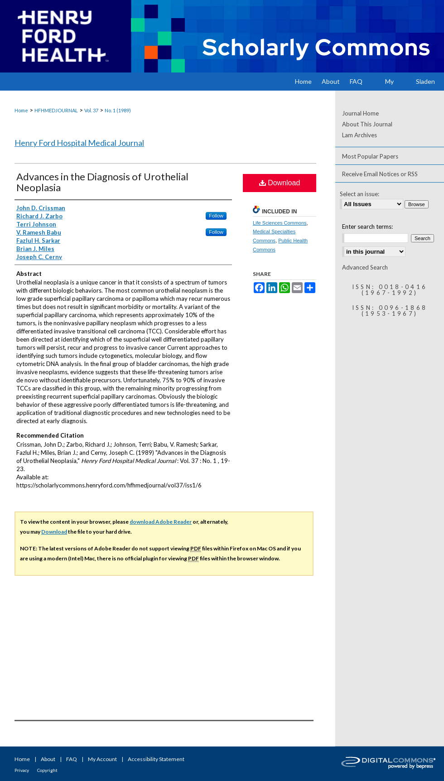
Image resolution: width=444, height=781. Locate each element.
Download (279, 183)
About (48, 759)
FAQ (71, 759)
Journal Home (360, 113)
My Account (102, 759)
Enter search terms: (367, 226)
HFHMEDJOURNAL (56, 110)
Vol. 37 (91, 110)
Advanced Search (365, 267)
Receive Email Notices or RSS (380, 174)
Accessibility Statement (156, 759)
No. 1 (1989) (118, 110)
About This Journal (367, 124)
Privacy (21, 770)
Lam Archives (359, 135)
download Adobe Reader (161, 521)
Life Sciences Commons (280, 223)
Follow (216, 215)
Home (21, 110)
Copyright (47, 770)
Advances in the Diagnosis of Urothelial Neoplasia (102, 181)
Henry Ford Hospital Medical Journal (79, 143)
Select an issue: (359, 194)
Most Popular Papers (370, 156)
